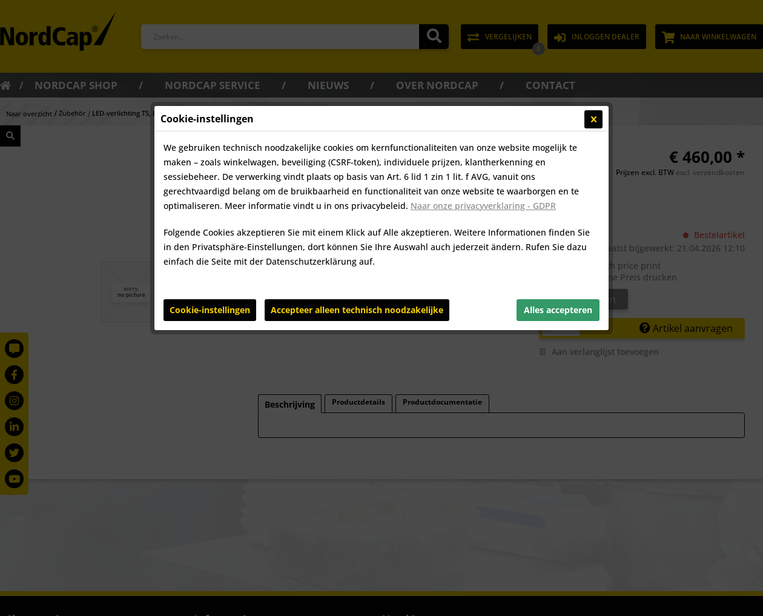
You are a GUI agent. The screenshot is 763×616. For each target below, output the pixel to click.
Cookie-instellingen (210, 310)
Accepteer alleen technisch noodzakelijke (357, 310)
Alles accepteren (558, 310)
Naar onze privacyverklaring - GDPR (483, 205)
